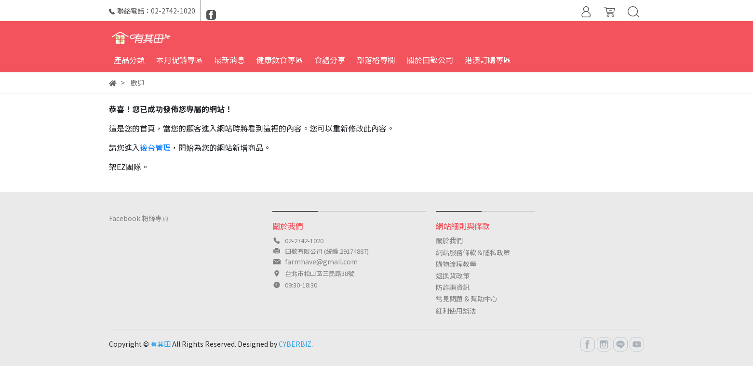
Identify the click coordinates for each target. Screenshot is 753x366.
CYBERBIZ (295, 344)
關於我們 (449, 240)
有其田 (160, 344)
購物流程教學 (456, 264)
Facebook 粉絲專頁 (139, 218)
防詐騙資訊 (453, 287)
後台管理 (155, 147)
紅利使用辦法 (456, 310)
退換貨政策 (453, 275)
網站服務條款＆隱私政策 (473, 252)
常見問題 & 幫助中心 (467, 298)
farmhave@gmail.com (321, 261)
